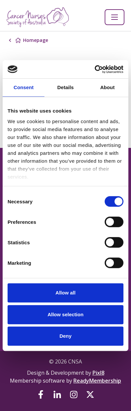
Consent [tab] (23, 87)
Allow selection (65, 314)
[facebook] (40, 394)
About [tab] (107, 87)
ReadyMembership (97, 380)
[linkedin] (57, 394)
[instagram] (73, 394)
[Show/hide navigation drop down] (114, 17)
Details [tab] (65, 87)
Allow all (66, 292)
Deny (66, 336)
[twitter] (90, 394)
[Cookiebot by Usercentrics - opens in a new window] (94, 69)
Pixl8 (98, 372)
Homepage (35, 40)
